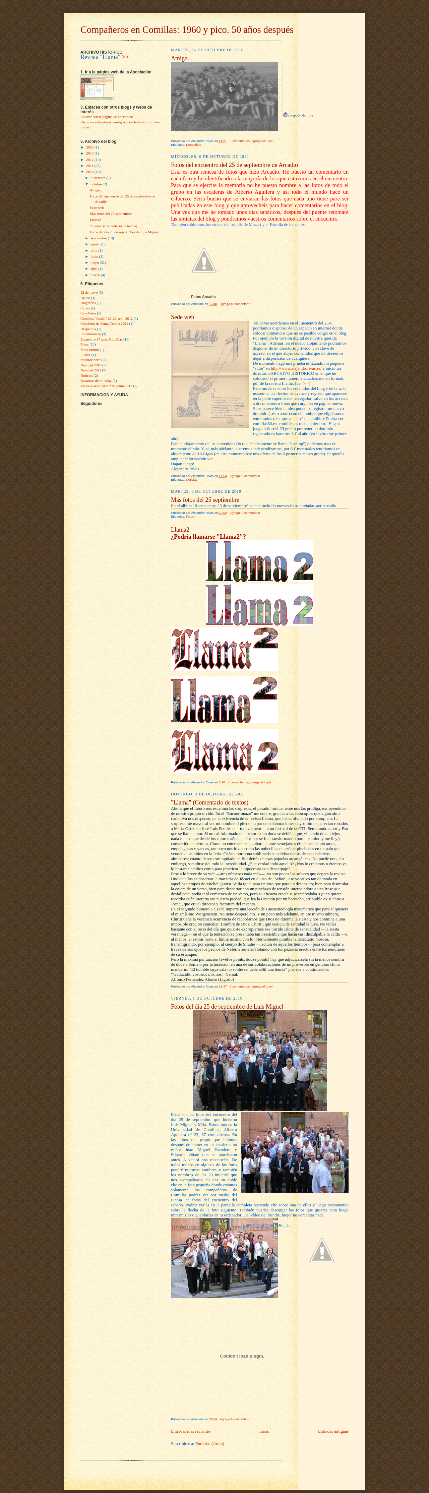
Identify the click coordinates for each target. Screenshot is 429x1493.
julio (94, 250)
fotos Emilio (89, 350)
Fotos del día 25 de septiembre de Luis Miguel (124, 232)
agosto (95, 244)
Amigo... (96, 190)
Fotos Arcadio (203, 297)
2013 (90, 153)
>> (125, 57)
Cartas (85, 308)
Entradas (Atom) (209, 1443)
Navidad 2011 (90, 370)
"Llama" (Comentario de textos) (113, 226)
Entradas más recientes (190, 1431)
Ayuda (85, 298)
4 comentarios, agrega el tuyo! (249, 782)
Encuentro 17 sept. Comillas (101, 339)
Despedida (88, 329)
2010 (90, 172)
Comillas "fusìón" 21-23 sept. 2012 (106, 318)
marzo (95, 275)
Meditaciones (90, 360)
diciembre (98, 178)
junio (94, 256)
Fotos (84, 344)
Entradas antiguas (333, 1431)
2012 (90, 160)
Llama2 (95, 220)
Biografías (88, 303)
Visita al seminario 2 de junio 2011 (106, 386)
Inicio (264, 1431)
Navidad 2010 (90, 365)
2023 (90, 147)
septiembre (99, 238)
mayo (95, 262)
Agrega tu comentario (235, 304)
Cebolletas (88, 313)
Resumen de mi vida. (96, 380)
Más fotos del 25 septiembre (111, 214)
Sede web (97, 207)
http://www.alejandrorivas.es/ (296, 368)
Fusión (85, 355)
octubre (96, 184)
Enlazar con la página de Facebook (106, 117)
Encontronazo (90, 334)
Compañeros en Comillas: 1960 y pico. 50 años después (187, 29)
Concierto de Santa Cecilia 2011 (104, 323)
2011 (90, 166)
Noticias (86, 375)
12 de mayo (89, 292)
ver (210, 459)
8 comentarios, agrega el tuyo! (251, 141)
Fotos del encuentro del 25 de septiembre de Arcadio (234, 165)
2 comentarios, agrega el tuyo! (251, 986)
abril (94, 268)
